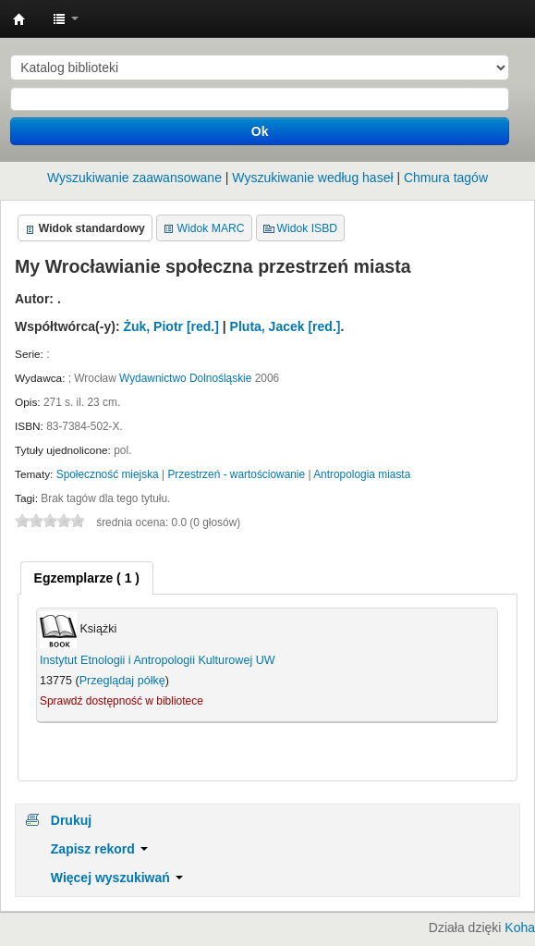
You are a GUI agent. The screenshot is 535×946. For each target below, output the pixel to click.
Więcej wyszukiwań (117, 877)
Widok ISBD (307, 228)
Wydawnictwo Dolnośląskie (185, 378)
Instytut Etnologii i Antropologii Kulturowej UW (19, 19)
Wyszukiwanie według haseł (312, 177)
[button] (65, 18)
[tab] (86, 578)
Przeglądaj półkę (122, 680)
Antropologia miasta (361, 474)
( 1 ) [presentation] (87, 578)
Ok (260, 131)
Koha (520, 927)
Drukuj (71, 820)
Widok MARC (211, 228)
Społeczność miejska (107, 474)
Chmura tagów (446, 177)
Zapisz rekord (99, 849)
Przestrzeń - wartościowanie (236, 474)
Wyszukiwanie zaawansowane (134, 177)
